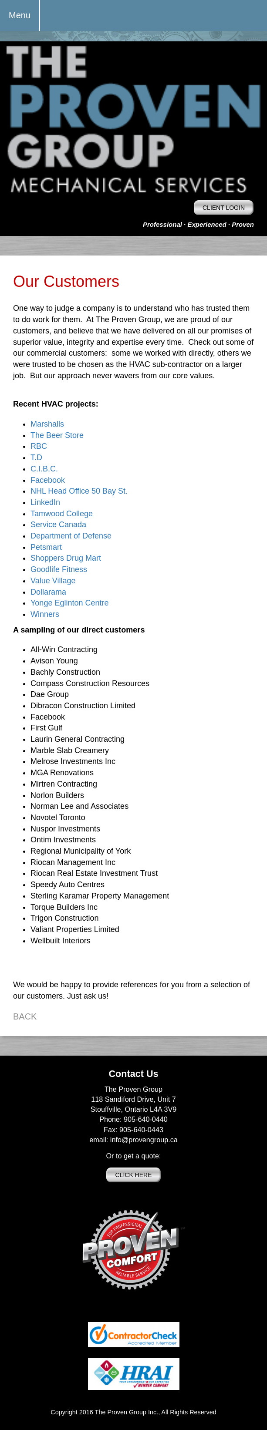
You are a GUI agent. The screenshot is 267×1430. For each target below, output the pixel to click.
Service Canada (58, 524)
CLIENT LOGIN (224, 207)
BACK (25, 1016)
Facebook (47, 480)
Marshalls (47, 424)
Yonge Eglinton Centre (69, 603)
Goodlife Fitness (58, 569)
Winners (44, 614)
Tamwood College (61, 513)
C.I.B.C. (44, 468)
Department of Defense (71, 536)
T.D (36, 457)
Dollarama (48, 592)
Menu (19, 15)
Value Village (52, 580)
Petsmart (46, 547)
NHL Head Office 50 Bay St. (79, 491)
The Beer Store (57, 435)
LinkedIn (45, 502)
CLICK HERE (133, 1174)
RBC (38, 446)
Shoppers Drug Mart (65, 558)
